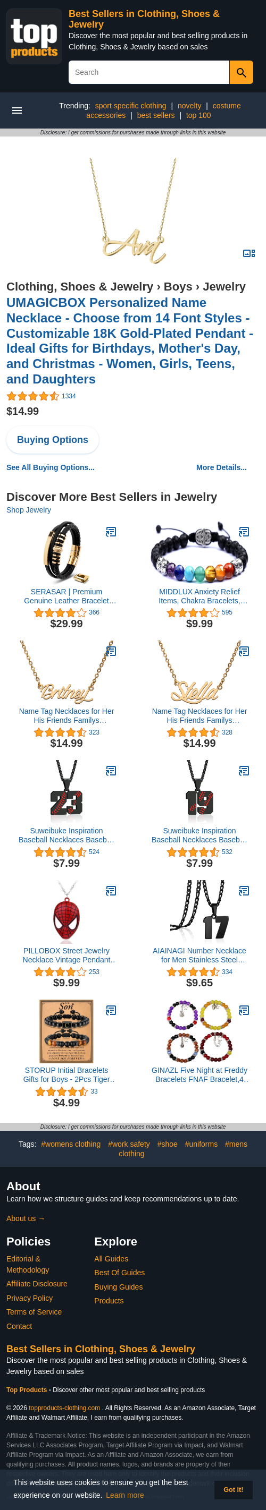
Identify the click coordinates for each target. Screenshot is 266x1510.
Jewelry (224, 286)
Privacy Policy (29, 1298)
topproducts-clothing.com (64, 1408)
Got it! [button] (233, 1490)
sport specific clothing (131, 105)
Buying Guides (118, 1287)
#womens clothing (71, 1144)
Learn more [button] (125, 1495)
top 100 (198, 115)
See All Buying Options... (50, 467)
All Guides (111, 1259)
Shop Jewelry (28, 510)
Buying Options (52, 439)
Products (108, 1300)
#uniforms (201, 1144)
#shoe (167, 1144)
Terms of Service (34, 1312)
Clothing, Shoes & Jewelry (79, 286)
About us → (25, 1218)
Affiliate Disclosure (37, 1283)
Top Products (27, 1390)
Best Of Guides (119, 1272)
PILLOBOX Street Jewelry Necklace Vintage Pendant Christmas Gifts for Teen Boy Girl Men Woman (66, 955)
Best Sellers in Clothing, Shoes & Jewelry (100, 1349)
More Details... (221, 467)
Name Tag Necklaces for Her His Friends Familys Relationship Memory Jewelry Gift (66, 716)
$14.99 (22, 411)
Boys (178, 286)
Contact (19, 1326)
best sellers (156, 115)
